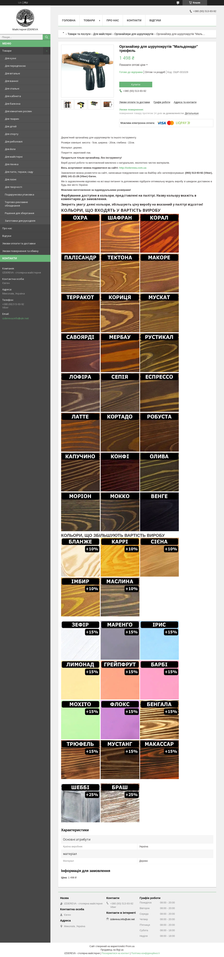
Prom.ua (130, 946)
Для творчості (13, 187)
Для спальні (12, 88)
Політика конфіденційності (145, 953)
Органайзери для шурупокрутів (134, 34)
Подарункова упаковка (19, 194)
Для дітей (10, 126)
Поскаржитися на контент (115, 953)
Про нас (7, 228)
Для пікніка (11, 164)
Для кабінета (13, 96)
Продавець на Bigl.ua (111, 949)
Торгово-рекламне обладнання (16, 203)
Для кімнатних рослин (18, 111)
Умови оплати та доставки (18, 243)
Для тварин (12, 119)
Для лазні (10, 179)
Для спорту (11, 134)
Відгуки (6, 236)
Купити (135, 84)
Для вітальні (12, 73)
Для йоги (10, 149)
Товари (6, 50)
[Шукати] (46, 37)
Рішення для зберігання (19, 213)
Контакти (134, 20)
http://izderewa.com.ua (132, 167)
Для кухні (10, 58)
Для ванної (11, 81)
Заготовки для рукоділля (20, 220)
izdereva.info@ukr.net (15, 318)
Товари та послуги (78, 34)
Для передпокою (15, 66)
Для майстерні (13, 156)
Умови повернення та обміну (20, 251)
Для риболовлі (13, 141)
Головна (68, 20)
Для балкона (12, 103)
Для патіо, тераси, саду (19, 172)
